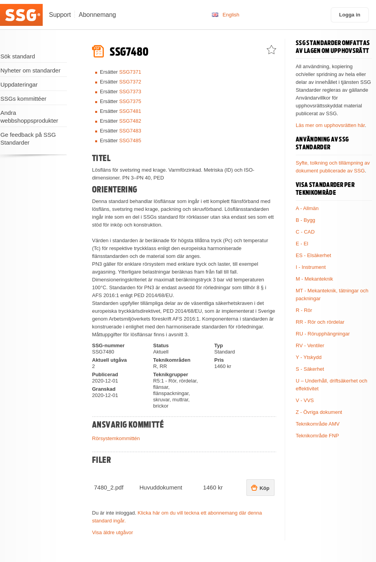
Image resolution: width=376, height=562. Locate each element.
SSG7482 (130, 121)
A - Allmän (307, 208)
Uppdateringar (19, 84)
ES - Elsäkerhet (313, 255)
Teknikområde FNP (317, 436)
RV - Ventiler (310, 345)
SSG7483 (130, 131)
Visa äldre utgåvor (112, 532)
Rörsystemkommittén (116, 438)
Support (60, 14)
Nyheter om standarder (30, 70)
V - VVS (305, 400)
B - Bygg (305, 220)
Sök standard (17, 56)
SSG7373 (130, 91)
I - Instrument (311, 267)
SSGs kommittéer (23, 98)
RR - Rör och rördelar (320, 322)
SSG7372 (130, 82)
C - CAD (305, 232)
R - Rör (304, 310)
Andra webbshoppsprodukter (29, 116)
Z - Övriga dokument (319, 412)
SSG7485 (130, 140)
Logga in (349, 15)
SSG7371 (130, 72)
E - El (302, 244)
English (230, 15)
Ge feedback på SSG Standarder (28, 138)
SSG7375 (130, 101)
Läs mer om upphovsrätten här (330, 125)
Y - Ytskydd (309, 357)
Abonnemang (97, 14)
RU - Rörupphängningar (323, 334)
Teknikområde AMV (318, 424)
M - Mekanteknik (314, 279)
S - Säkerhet (310, 369)
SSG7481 (130, 111)
